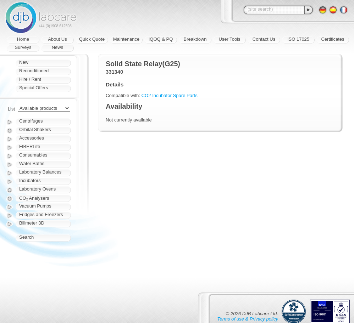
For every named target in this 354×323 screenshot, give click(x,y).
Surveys (23, 47)
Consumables (33, 155)
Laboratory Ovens (37, 189)
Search (26, 237)
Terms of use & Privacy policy (247, 319)
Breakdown (194, 39)
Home (23, 39)
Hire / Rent (30, 79)
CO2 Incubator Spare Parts (170, 95)
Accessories (31, 138)
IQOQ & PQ (161, 39)
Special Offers (33, 87)
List (11, 109)
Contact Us (264, 39)
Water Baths (31, 163)
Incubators (30, 180)
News (57, 47)
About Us (57, 39)
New (23, 62)
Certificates (332, 39)
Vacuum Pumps (35, 206)
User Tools (229, 39)
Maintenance (126, 39)
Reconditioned (34, 70)
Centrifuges (31, 121)
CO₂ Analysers (34, 198)
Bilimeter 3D (31, 223)
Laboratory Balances (40, 172)
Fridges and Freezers (41, 214)
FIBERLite (29, 146)
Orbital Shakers (35, 129)
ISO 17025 (298, 39)
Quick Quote (92, 39)
